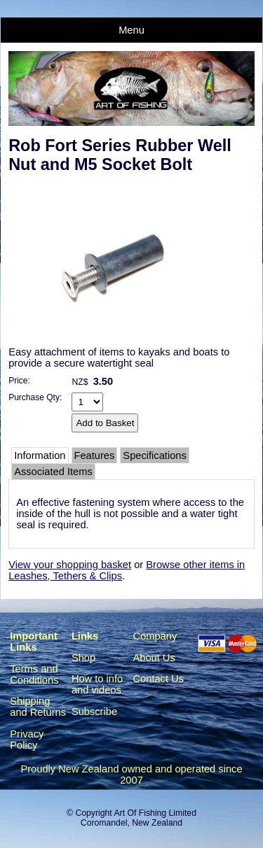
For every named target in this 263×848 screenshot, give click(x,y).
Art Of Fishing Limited (155, 813)
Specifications (154, 455)
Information (39, 455)
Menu (131, 30)
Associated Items (53, 471)
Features (94, 455)
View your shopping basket (69, 564)
